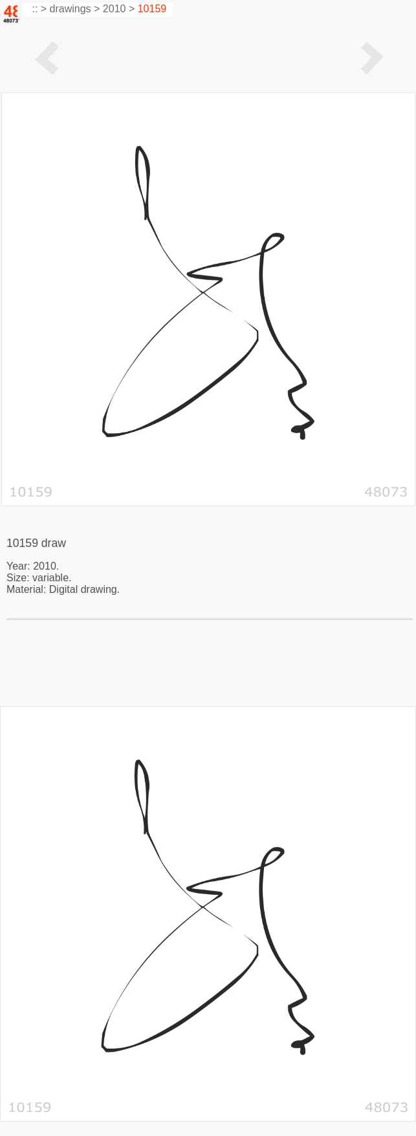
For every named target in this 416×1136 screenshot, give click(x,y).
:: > (38, 8)
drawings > (75, 8)
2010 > (119, 8)
